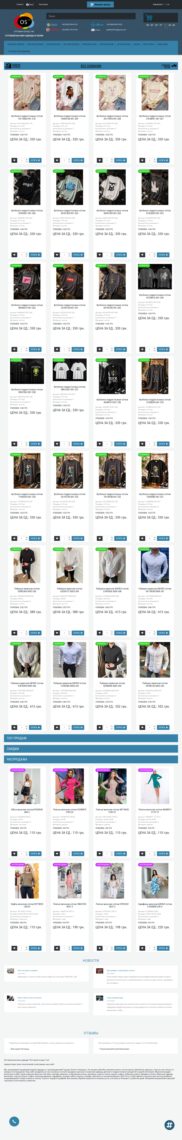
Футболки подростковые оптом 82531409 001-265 (69, 212)
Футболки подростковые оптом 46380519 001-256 (112, 401)
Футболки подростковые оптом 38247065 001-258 (27, 391)
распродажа (17, 759)
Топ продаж (16, 738)
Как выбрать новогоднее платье (121, 970)
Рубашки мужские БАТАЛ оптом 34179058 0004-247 (155, 590)
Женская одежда (35, 44)
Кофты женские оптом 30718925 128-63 (27, 905)
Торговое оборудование (19, 51)
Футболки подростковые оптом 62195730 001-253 (69, 495)
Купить (35, 160)
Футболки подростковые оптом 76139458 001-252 (112, 495)
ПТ (165, 25)
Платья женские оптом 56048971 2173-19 (154, 811)
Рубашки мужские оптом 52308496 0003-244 (112, 684)
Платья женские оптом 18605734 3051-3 (69, 905)
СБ (169, 25)
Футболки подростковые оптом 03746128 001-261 (69, 306)
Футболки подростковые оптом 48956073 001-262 (27, 306)
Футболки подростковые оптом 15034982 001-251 (155, 495)
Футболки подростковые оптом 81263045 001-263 (155, 212)
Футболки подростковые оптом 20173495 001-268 (112, 117)
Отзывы (91, 1033)
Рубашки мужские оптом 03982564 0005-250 (27, 590)
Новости (91, 961)
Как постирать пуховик (28, 970)
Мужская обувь (89, 44)
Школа (137, 44)
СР (156, 25)
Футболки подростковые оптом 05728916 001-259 (155, 296)
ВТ (152, 25)
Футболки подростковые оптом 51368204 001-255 (155, 401)
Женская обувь (107, 44)
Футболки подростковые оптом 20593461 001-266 (27, 212)
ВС (173, 25)
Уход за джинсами (115, 998)
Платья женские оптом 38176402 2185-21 (112, 811)
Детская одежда (71, 44)
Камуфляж (162, 44)
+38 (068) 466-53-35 (114, 24)
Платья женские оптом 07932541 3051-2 (112, 905)
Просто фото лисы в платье (29, 998)
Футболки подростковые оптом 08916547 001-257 (69, 388)
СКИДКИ (13, 749)
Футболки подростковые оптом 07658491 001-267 (155, 117)
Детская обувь (124, 44)
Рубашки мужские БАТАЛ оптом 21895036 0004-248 (112, 590)
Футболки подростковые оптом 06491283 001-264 (112, 212)
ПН (147, 25)
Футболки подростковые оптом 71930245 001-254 (27, 495)
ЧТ (160, 25)
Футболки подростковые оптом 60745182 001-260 (112, 306)
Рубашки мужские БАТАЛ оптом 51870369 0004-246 (27, 684)
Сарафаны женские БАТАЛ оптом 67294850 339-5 (155, 905)
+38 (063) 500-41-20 (70, 24)
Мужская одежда (16, 44)
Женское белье (53, 44)
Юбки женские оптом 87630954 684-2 (27, 811)
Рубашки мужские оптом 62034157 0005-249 (69, 590)
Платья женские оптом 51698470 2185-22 (69, 811)
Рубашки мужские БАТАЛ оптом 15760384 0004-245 (69, 684)
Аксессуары (148, 44)
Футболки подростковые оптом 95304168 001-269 (69, 117)
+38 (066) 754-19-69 (70, 30)
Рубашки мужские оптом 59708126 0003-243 (154, 684)
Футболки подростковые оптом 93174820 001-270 (27, 117)
